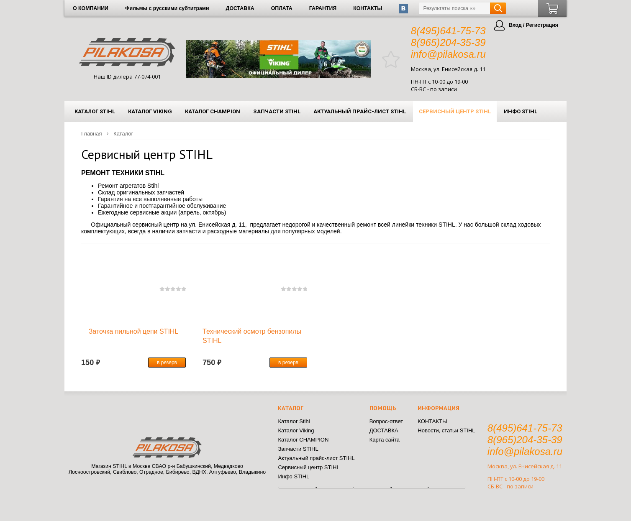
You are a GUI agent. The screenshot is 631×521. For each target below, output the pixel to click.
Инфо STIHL (520, 111)
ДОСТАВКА (240, 8)
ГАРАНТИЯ (322, 8)
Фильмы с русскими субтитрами (167, 8)
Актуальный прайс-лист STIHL (359, 111)
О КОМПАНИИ (90, 8)
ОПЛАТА (281, 8)
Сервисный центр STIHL (455, 111)
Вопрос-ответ (386, 421)
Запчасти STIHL (276, 111)
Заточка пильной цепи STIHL (134, 331)
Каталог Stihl (94, 111)
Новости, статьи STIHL (446, 430)
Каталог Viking (150, 111)
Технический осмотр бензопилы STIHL (252, 336)
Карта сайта (384, 440)
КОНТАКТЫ (367, 8)
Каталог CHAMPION (212, 111)
